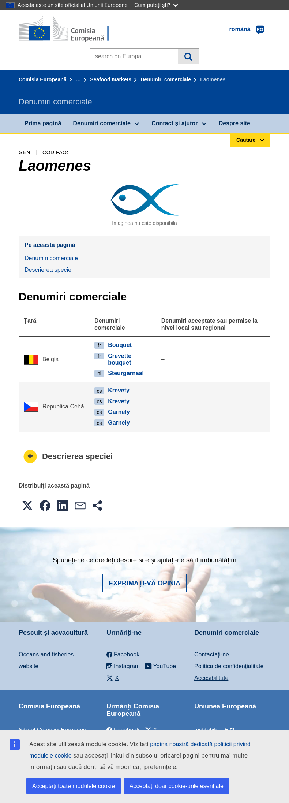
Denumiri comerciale (165, 79)
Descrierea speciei (49, 270)
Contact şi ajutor (174, 123)
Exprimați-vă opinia (144, 583)
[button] (27, 505)
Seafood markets (110, 79)
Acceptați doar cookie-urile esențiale (177, 786)
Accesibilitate (211, 678)
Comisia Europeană (43, 79)
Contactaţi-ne (211, 654)
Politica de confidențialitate (228, 666)
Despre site (234, 123)
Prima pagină (43, 123)
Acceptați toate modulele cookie (73, 786)
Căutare (188, 56)
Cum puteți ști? (156, 5)
